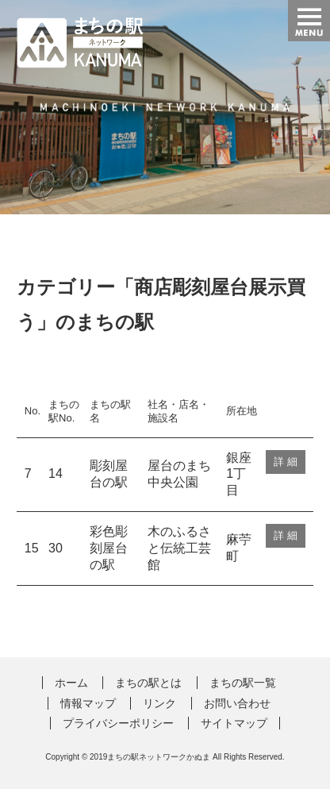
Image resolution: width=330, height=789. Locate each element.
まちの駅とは (148, 682)
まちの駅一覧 (242, 682)
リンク (159, 703)
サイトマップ (234, 723)
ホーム (71, 682)
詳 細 (285, 462)
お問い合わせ (237, 703)
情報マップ (88, 703)
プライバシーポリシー (118, 723)
